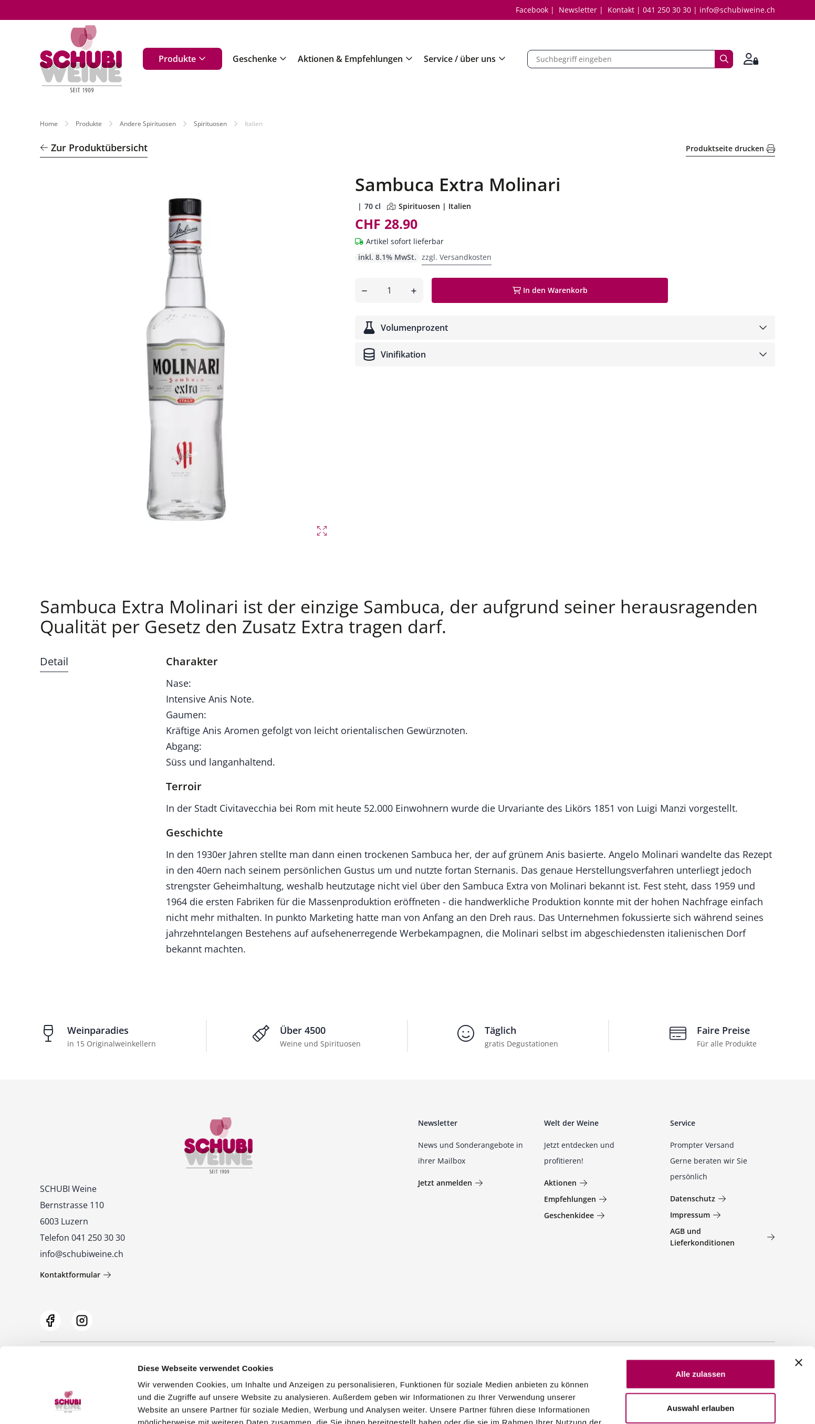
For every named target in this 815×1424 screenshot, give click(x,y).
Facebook (532, 10)
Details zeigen (558, 1403)
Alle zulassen (700, 1308)
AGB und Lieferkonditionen (722, 1237)
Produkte (182, 59)
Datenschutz (698, 1198)
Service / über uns (465, 59)
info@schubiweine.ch (737, 10)
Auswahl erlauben (700, 1342)
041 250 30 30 (667, 10)
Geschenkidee (574, 1215)
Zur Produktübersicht (94, 147)
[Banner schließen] (798, 1297)
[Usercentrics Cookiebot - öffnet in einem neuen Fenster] (68, 1403)
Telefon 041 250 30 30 (82, 1237)
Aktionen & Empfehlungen (355, 59)
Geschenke (260, 59)
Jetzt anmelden (450, 1183)
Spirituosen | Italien (429, 206)
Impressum (695, 1215)
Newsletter (578, 10)
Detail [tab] (54, 661)
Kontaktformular (75, 1275)
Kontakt (621, 10)
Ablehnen (700, 1377)
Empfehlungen (575, 1199)
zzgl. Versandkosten (457, 257)
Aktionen (566, 1183)
